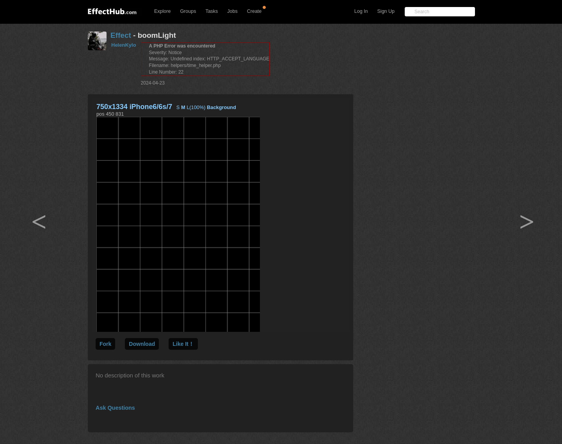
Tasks (211, 11)
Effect (120, 35)
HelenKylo (123, 45)
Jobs (232, 11)
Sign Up (386, 11)
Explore (162, 11)
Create (254, 11)
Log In (361, 11)
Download (142, 344)
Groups (188, 11)
